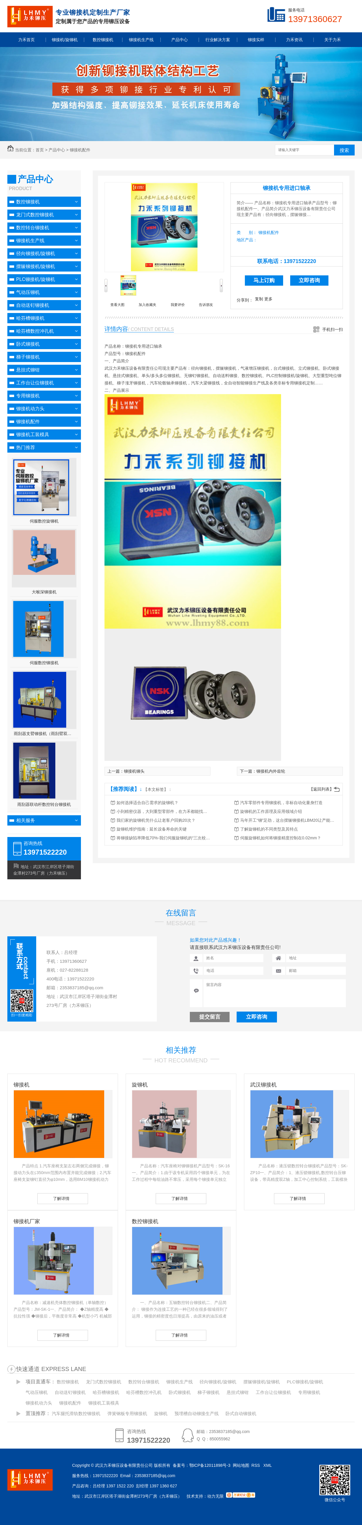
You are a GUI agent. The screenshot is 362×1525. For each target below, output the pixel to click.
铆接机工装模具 (32, 434)
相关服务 (25, 820)
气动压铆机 (28, 292)
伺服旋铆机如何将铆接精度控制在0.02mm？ (280, 838)
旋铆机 (140, 1085)
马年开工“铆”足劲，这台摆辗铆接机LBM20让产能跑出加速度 (287, 820)
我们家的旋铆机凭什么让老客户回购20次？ (156, 820)
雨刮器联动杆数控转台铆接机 (44, 804)
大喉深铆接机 (44, 592)
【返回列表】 (321, 789)
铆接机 (21, 1085)
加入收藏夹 (147, 305)
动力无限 (215, 1496)
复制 (259, 299)
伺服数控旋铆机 (44, 521)
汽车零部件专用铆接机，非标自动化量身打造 (281, 802)
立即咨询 (309, 280)
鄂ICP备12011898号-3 (209, 1465)
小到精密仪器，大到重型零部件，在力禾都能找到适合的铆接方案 (164, 811)
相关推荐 (181, 1050)
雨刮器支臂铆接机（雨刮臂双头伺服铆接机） (44, 733)
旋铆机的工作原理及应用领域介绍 (271, 811)
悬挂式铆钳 (28, 369)
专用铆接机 (28, 395)
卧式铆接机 (28, 344)
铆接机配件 (80, 150)
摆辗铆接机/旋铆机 (35, 266)
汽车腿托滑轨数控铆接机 (76, 1413)
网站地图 (241, 1465)
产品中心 (57, 150)
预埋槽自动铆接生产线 (197, 1413)
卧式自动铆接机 (240, 1413)
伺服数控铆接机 (44, 662)
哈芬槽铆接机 (30, 318)
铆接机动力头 (30, 408)
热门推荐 (25, 447)
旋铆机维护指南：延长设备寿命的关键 (152, 829)
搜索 (344, 150)
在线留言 (181, 912)
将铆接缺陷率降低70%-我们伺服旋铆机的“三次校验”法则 (164, 838)
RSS (256, 1465)
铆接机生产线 (30, 240)
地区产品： (247, 239)
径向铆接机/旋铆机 (35, 253)
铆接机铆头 (134, 771)
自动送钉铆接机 (32, 305)
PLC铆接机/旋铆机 (35, 279)
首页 (40, 150)
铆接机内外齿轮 (270, 771)
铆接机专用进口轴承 (286, 188)
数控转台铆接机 (32, 227)
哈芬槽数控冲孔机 (35, 331)
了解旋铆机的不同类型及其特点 (269, 829)
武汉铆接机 (263, 1085)
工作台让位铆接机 (35, 382)
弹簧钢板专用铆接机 (127, 1413)
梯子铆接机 (28, 356)
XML (268, 1465)
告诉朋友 (206, 305)
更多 (268, 299)
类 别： (247, 232)
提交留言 (209, 1017)
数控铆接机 (28, 201)
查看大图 (117, 305)
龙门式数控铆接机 (35, 214)
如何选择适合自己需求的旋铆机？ (147, 802)
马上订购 (264, 280)
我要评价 (178, 305)
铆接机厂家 (27, 1221)
